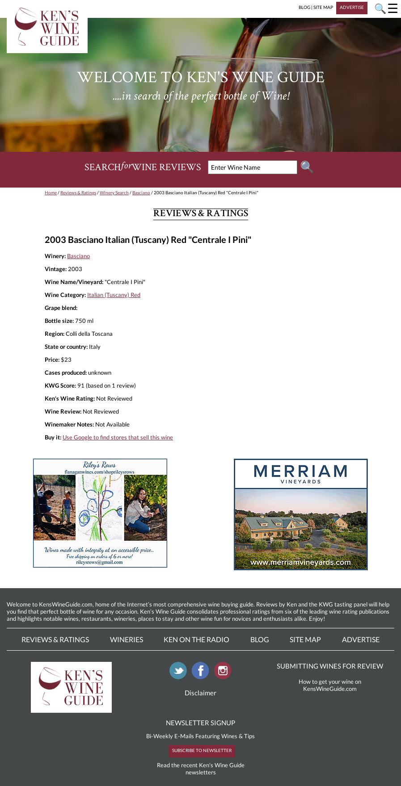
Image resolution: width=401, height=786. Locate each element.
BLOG (304, 7)
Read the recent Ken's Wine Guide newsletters (201, 768)
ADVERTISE (352, 7)
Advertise (361, 639)
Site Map (305, 639)
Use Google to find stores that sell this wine (118, 437)
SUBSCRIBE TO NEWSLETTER (202, 750)
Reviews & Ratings (78, 192)
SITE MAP (323, 7)
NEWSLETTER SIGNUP (200, 723)
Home (51, 192)
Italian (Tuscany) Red (113, 294)
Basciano (141, 192)
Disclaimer (200, 693)
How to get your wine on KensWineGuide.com (330, 685)
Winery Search (114, 192)
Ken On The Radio (196, 639)
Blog (259, 639)
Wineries (126, 639)
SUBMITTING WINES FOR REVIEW (330, 666)
